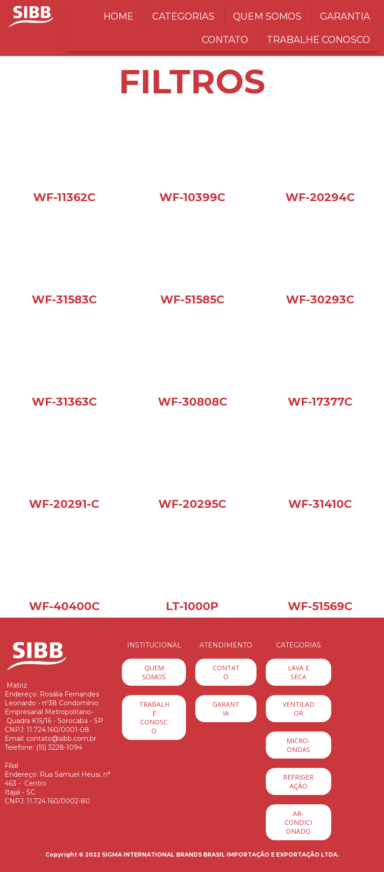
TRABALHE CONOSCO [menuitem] (318, 39)
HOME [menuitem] (118, 16)
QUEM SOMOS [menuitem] (267, 16)
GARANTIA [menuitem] (345, 16)
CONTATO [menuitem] (225, 39)
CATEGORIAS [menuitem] (183, 16)
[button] (154, 672)
